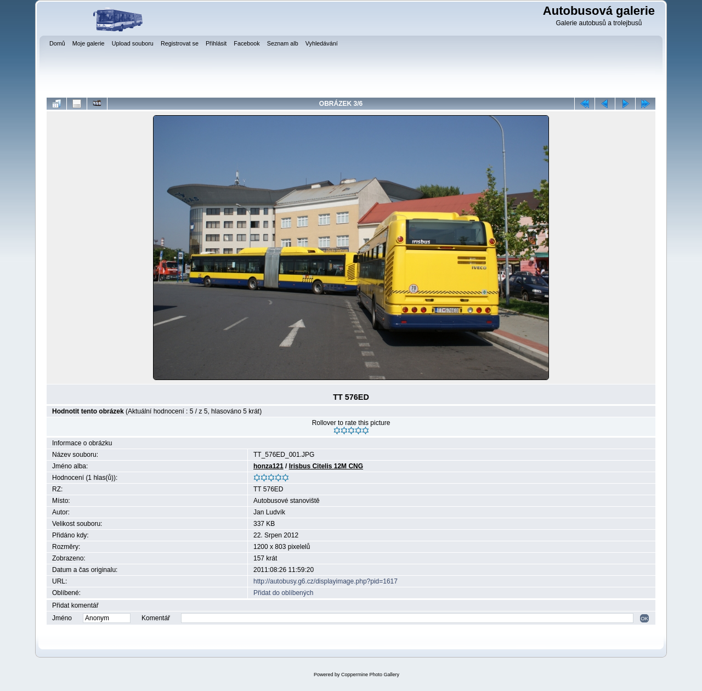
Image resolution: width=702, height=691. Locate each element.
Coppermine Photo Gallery (370, 674)
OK (644, 618)
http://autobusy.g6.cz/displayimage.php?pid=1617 (325, 581)
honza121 (268, 466)
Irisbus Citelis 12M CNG (326, 466)
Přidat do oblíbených (283, 593)
